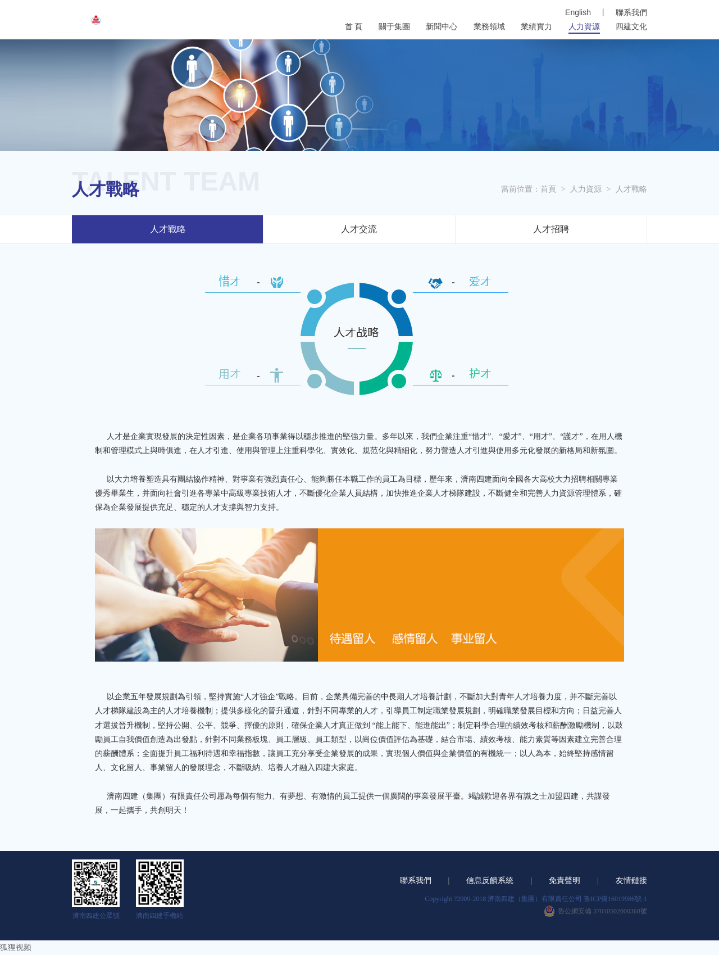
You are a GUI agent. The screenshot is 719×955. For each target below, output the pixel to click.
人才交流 (359, 229)
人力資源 (584, 26)
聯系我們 (631, 12)
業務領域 (489, 26)
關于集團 (394, 26)
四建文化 (631, 26)
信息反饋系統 (489, 880)
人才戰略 (631, 189)
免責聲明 (564, 880)
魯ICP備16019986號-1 (615, 899)
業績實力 (536, 26)
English (578, 12)
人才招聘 (551, 229)
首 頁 (354, 26)
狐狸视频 (15, 947)
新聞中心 (441, 26)
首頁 (548, 189)
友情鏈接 (631, 880)
